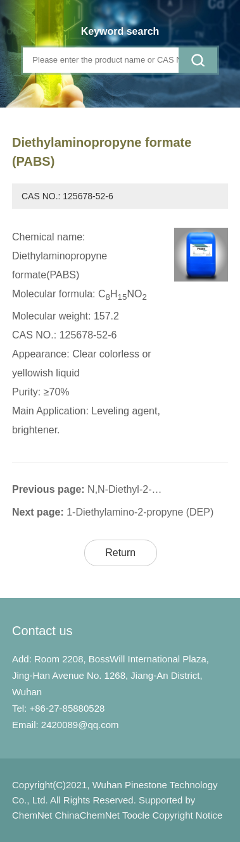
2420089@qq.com (80, 724)
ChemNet (32, 815)
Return (120, 552)
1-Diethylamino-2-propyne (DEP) (139, 512)
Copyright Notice (187, 815)
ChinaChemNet (87, 815)
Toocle (135, 815)
